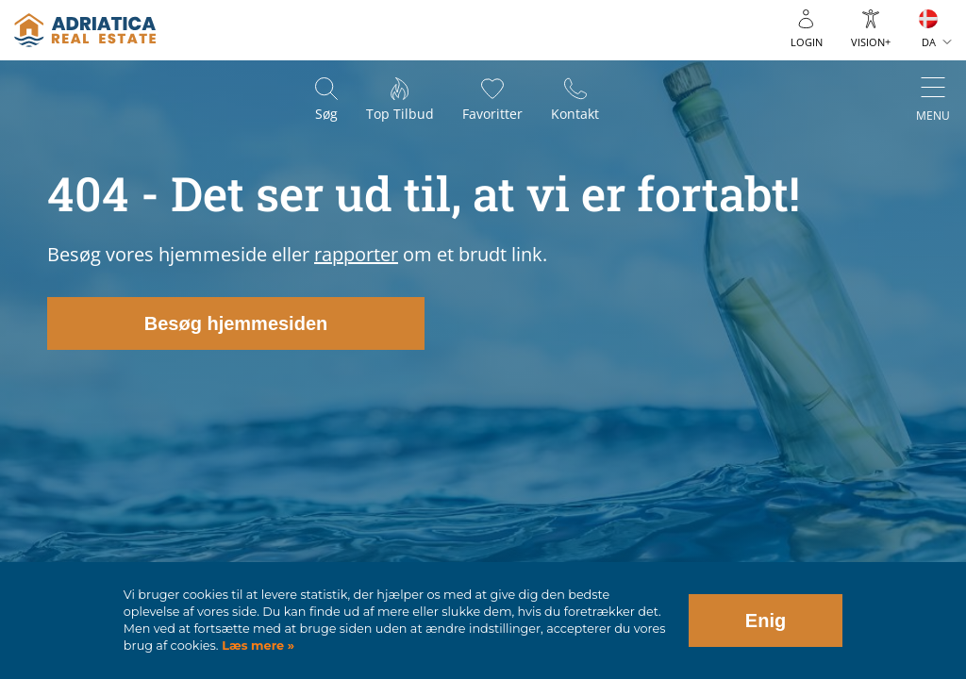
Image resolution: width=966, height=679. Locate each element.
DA (929, 42)
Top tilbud (400, 114)
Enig (765, 620)
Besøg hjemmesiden (236, 323)
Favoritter (492, 114)
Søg (326, 114)
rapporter (356, 254)
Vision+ (871, 42)
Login (807, 42)
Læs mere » (256, 645)
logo (85, 30)
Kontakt (575, 114)
